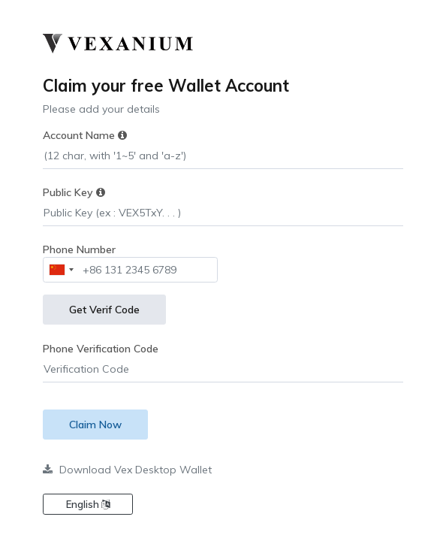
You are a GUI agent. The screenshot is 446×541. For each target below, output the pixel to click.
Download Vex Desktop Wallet (127, 469)
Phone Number (79, 249)
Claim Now (95, 424)
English (88, 504)
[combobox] (61, 270)
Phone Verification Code (100, 348)
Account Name (85, 135)
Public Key (74, 192)
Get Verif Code (104, 309)
